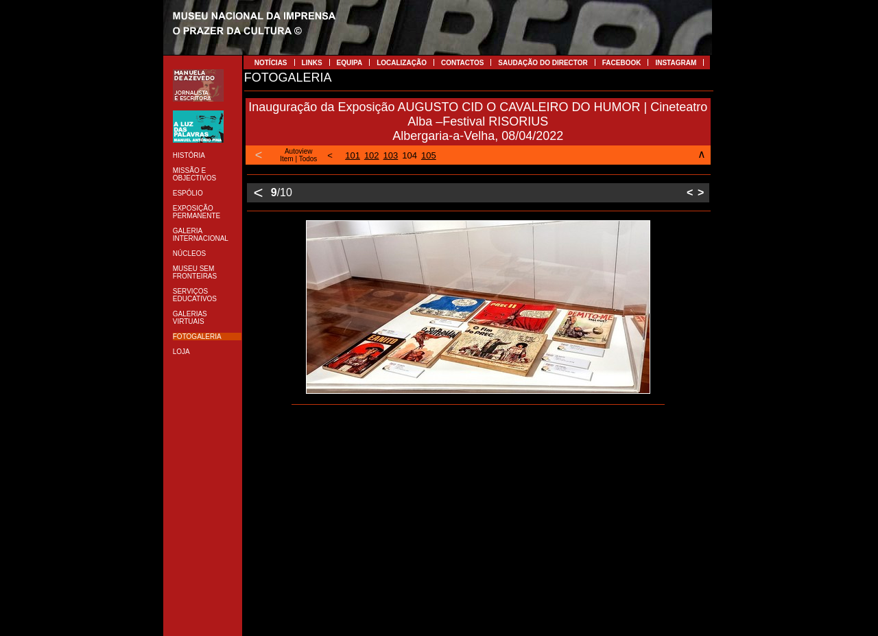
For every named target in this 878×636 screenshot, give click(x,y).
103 (391, 155)
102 (371, 155)
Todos (308, 159)
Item (286, 159)
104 (409, 155)
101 (352, 155)
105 (428, 155)
